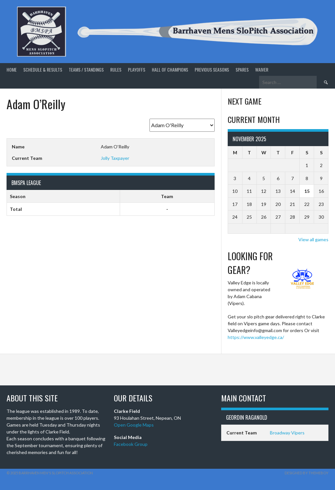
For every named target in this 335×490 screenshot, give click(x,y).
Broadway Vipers (287, 432)
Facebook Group (131, 444)
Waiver (261, 69)
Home (12, 69)
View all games (313, 239)
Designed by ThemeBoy (306, 473)
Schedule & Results (42, 69)
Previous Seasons (212, 69)
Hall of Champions (170, 69)
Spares (242, 69)
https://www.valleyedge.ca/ (256, 337)
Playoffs (136, 69)
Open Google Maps (134, 425)
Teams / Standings (86, 69)
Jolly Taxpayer (115, 158)
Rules (115, 69)
